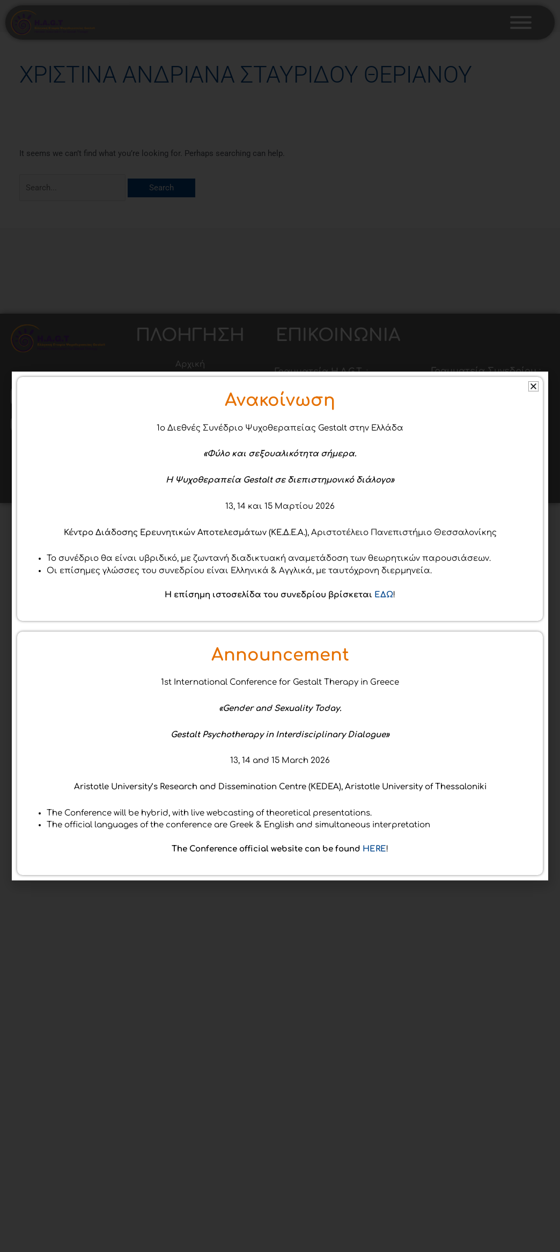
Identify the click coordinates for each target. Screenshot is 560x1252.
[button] (533, 518)
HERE (374, 981)
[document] (280, 626)
